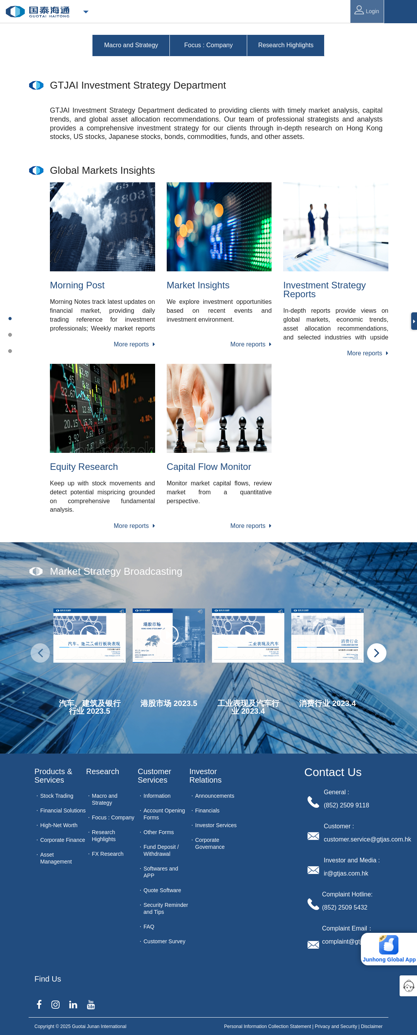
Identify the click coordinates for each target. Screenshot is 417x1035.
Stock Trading (56, 796)
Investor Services (216, 825)
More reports (134, 344)
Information (157, 796)
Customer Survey (164, 941)
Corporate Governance (210, 843)
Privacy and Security (336, 1026)
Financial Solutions (63, 810)
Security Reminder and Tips (166, 908)
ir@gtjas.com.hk (346, 873)
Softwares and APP (161, 872)
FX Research (108, 854)
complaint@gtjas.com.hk (356, 941)
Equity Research (84, 466)
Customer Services (155, 775)
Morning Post (77, 285)
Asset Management (56, 858)
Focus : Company (113, 817)
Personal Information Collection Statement (267, 1026)
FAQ (149, 927)
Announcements (214, 796)
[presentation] (40, 653)
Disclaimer (372, 1026)
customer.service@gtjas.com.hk (367, 839)
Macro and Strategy (105, 799)
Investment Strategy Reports (324, 289)
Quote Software (162, 890)
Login (366, 10)
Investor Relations (206, 775)
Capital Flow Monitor (209, 466)
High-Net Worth (58, 825)
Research (103, 771)
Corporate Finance (62, 840)
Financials (207, 810)
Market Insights (198, 285)
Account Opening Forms (164, 814)
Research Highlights (104, 835)
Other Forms (159, 832)
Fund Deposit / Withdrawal (161, 850)
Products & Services (54, 775)
